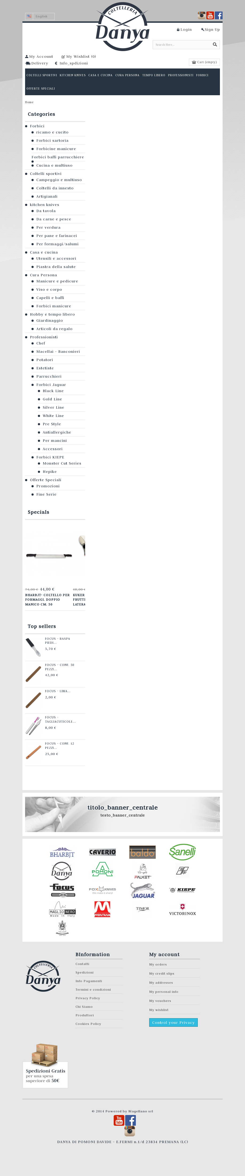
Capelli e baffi (50, 297)
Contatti (82, 964)
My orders (158, 964)
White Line (53, 415)
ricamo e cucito (52, 132)
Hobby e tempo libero (52, 314)
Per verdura (48, 227)
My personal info (164, 992)
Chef (40, 343)
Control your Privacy (173, 1022)
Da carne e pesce (53, 219)
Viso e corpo (49, 289)
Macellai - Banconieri (58, 351)
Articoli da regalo (54, 328)
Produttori (85, 1015)
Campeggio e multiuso (59, 179)
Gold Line (52, 399)
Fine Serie (46, 494)
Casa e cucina (44, 252)
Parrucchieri (49, 376)
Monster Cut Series (62, 463)
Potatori (44, 359)
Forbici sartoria (52, 140)
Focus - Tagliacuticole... (59, 719)
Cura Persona (43, 275)
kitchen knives (44, 204)
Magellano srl (140, 1111)
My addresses (161, 982)
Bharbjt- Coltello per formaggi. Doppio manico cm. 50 (47, 599)
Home (29, 102)
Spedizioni (85, 972)
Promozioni (48, 486)
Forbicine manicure (56, 148)
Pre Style (52, 424)
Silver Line (53, 407)
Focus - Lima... (56, 691)
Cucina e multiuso (54, 165)
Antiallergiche (57, 432)
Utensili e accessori (56, 258)
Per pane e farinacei (56, 235)
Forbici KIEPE (50, 457)
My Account (41, 56)
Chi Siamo (84, 1007)
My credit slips (162, 973)
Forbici (37, 126)
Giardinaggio (49, 320)
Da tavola (46, 210)
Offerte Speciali (45, 479)
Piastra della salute (56, 266)
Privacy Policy (88, 998)
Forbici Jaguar (51, 384)
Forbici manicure (53, 306)
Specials (38, 512)
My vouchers (160, 1001)
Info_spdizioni (74, 63)
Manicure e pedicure (57, 281)
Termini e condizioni (93, 989)
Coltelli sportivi (46, 173)
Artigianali (47, 196)
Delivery (39, 63)
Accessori (53, 448)
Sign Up (212, 29)
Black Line (53, 390)
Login (186, 29)
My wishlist (159, 1010)
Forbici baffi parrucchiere (57, 157)
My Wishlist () (81, 56)
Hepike (50, 471)
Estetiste (45, 368)
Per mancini (55, 440)
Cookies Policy (88, 1024)
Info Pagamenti (89, 981)
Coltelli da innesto (55, 188)
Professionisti (44, 337)
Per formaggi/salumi (57, 244)
